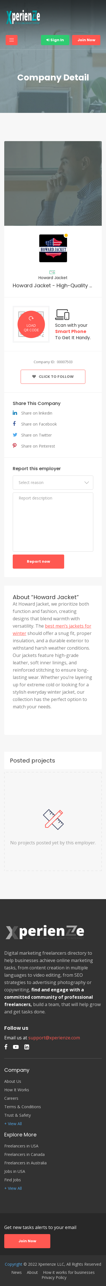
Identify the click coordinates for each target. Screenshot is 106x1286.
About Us (12, 1081)
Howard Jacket (53, 277)
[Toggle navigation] (12, 40)
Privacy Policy (54, 1277)
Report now (38, 561)
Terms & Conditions (22, 1107)
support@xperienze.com (54, 1038)
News (16, 1272)
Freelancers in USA (21, 1146)
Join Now (86, 40)
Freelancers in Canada (24, 1154)
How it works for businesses (69, 1272)
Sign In (55, 40)
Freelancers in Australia (25, 1163)
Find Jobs (12, 1180)
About (32, 1272)
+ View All (13, 1123)
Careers (11, 1098)
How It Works (16, 1090)
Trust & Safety (17, 1115)
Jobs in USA (14, 1171)
